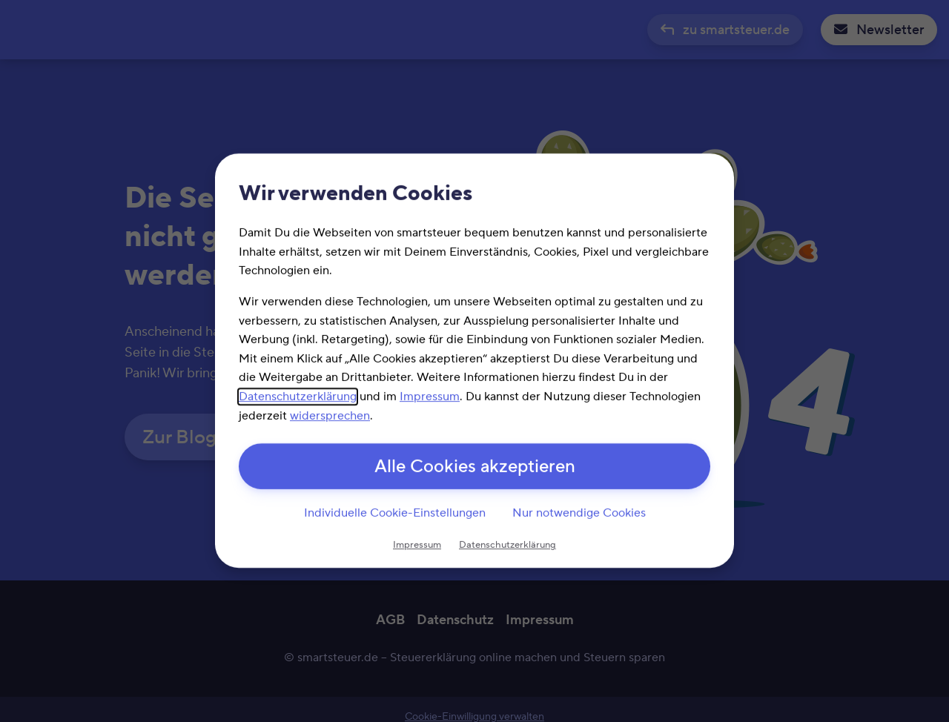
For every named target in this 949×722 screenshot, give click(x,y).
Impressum (430, 396)
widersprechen (330, 415)
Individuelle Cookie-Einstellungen (395, 513)
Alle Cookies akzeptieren (474, 467)
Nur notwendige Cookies (579, 513)
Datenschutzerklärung (298, 396)
